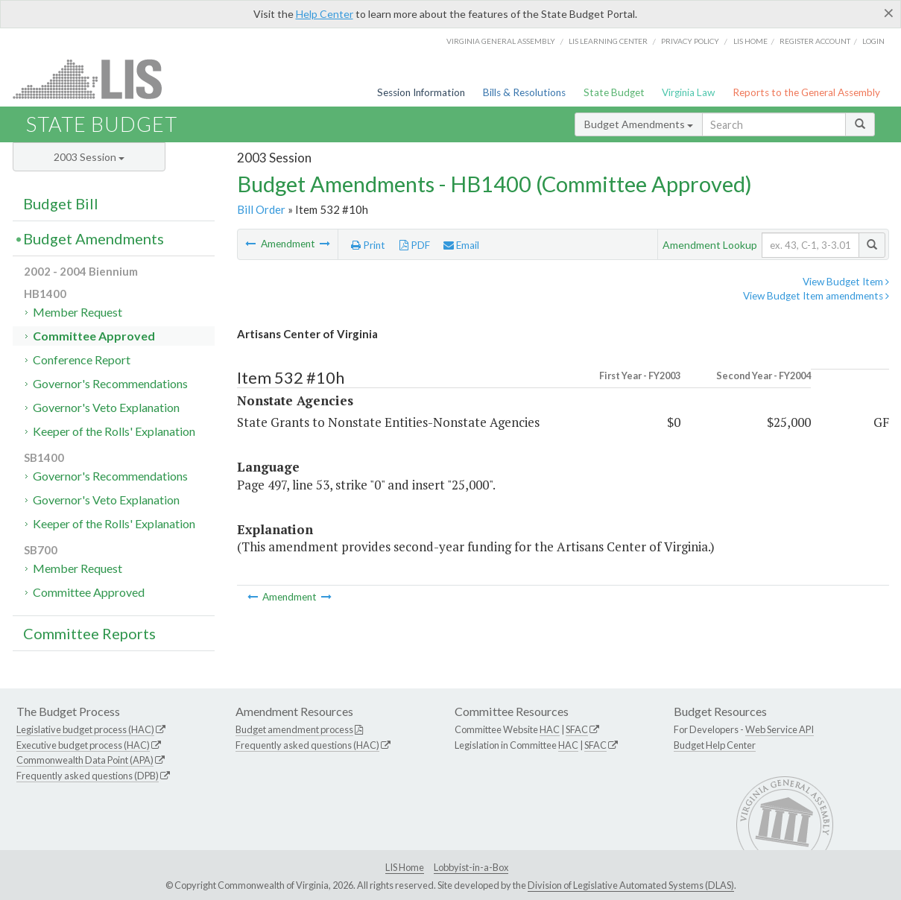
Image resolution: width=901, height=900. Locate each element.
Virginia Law (688, 92)
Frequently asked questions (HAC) (307, 745)
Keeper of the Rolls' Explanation (114, 431)
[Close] (888, 12)
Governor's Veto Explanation (106, 407)
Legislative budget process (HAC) (85, 729)
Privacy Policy (690, 41)
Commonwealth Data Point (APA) (85, 760)
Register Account (815, 41)
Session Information (421, 92)
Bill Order (261, 209)
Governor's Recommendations (110, 383)
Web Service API (779, 729)
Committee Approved (94, 336)
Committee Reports (89, 633)
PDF (414, 245)
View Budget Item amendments (816, 296)
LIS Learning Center (608, 41)
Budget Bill (60, 203)
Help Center (324, 13)
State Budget (614, 92)
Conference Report (81, 359)
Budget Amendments (638, 124)
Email (461, 245)
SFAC (577, 729)
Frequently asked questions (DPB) (87, 776)
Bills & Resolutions (524, 92)
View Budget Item (846, 282)
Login (873, 41)
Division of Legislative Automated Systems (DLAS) (631, 885)
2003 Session (89, 156)
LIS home (750, 41)
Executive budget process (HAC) (83, 745)
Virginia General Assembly (500, 41)
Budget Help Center (715, 745)
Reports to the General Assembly (806, 92)
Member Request (77, 312)
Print (368, 245)
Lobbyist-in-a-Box (471, 867)
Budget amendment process (294, 729)
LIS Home (404, 867)
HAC (550, 729)
